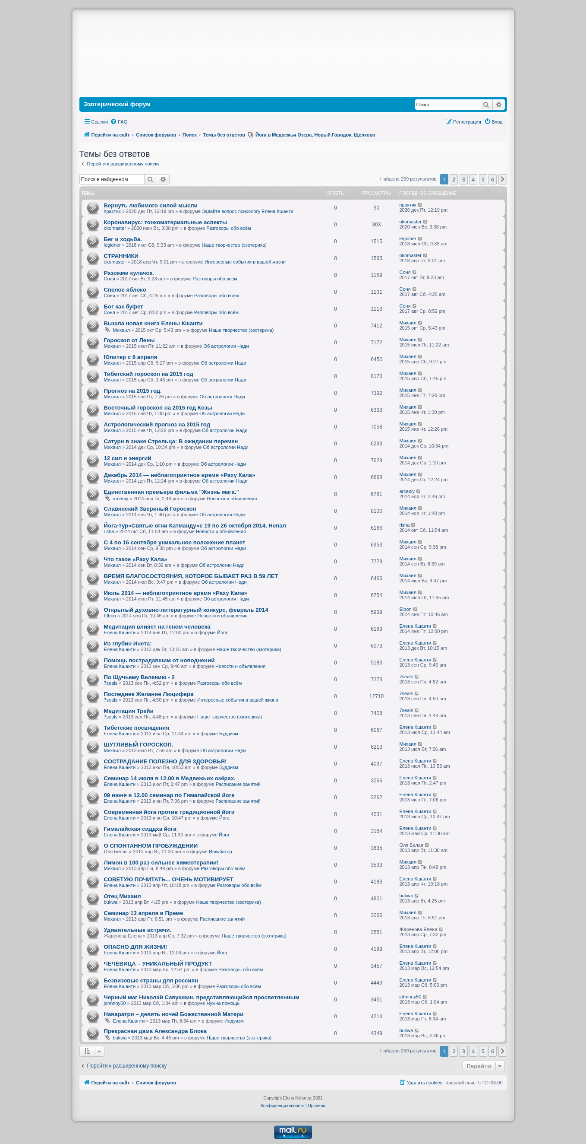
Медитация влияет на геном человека (157, 626)
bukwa (111, 902)
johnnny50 (115, 1003)
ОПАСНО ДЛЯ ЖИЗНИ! (135, 947)
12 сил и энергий (127, 458)
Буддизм (228, 733)
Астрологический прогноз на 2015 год (157, 424)
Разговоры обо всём (228, 228)
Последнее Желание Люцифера (149, 694)
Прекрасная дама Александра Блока (155, 1031)
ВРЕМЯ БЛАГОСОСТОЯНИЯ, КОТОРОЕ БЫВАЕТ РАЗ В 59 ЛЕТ (191, 576)
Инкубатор (220, 851)
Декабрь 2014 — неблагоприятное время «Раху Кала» (179, 475)
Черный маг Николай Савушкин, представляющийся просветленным (201, 997)
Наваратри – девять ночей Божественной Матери (174, 1014)
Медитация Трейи (129, 711)
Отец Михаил (122, 896)
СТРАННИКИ (121, 256)
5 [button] (483, 179)
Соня (109, 278)
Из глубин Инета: (128, 643)
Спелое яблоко (125, 289)
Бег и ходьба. (123, 239)
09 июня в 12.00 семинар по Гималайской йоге (169, 795)
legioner (112, 245)
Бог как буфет (123, 306)
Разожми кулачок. (129, 273)
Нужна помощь (222, 1003)
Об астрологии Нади (226, 346)
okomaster (115, 228)
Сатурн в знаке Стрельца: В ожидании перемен (171, 441)
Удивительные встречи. (138, 930)
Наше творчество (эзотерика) (234, 245)
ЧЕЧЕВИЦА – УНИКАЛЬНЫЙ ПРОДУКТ (158, 963)
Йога (222, 632)
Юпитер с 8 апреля (131, 357)
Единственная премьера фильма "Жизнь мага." (171, 492)
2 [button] (453, 179)
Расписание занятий (238, 784)
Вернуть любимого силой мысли (151, 205)
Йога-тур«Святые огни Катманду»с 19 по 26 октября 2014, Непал (195, 525)
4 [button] (473, 179)
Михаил (121, 330)
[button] (502, 179)
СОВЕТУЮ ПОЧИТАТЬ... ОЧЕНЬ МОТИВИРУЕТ (169, 879)
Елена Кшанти (120, 632)
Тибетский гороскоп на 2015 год (148, 374)
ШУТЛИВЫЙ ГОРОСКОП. (138, 744)
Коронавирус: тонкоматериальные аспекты (165, 222)
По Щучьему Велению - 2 (139, 677)
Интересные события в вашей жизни (245, 261)
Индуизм (234, 1020)
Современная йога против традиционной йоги (169, 812)
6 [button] (492, 179)
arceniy (120, 498)
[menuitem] (118, 122)
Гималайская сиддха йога (140, 829)
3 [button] (463, 179)
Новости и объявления (232, 498)
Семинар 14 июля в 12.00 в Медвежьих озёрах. (170, 778)
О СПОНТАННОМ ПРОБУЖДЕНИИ (151, 845)
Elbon (110, 615)
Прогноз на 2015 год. (133, 391)
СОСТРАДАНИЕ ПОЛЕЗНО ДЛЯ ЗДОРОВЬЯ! (165, 761)
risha (109, 531)
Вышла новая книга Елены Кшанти (153, 323)
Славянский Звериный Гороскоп (150, 508)
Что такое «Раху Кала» (135, 559)
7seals (111, 683)
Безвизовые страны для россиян (151, 980)
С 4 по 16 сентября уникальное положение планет (175, 542)
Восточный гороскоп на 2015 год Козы (158, 407)
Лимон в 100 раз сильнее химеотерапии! (161, 862)
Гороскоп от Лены (129, 340)
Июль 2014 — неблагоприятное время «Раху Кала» (176, 593)
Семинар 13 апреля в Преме (143, 913)
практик (112, 211)
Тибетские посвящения (136, 728)
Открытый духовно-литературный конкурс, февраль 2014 (186, 610)
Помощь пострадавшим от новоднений (159, 660)
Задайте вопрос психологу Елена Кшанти (247, 211)
